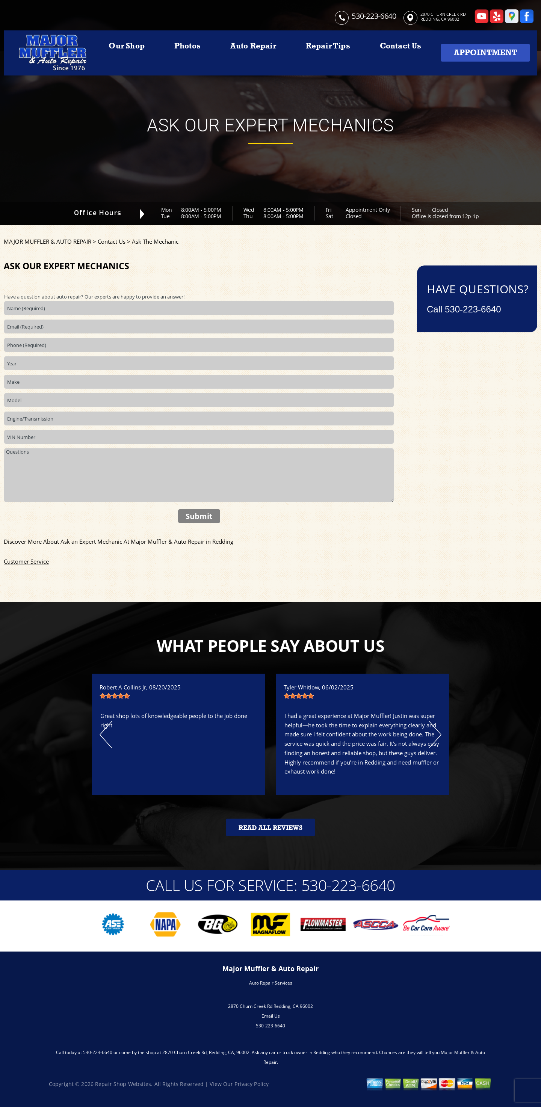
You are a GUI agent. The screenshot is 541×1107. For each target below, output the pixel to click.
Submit (199, 516)
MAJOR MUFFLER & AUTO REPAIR (47, 241)
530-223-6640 (374, 16)
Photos (187, 46)
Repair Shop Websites (123, 1083)
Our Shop (127, 46)
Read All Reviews (270, 828)
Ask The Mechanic (155, 241)
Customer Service (26, 561)
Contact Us (401, 46)
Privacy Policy (251, 1083)
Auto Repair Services (270, 983)
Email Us (270, 1016)
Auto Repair (253, 46)
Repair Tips (328, 46)
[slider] (115, 696)
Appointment (485, 52)
